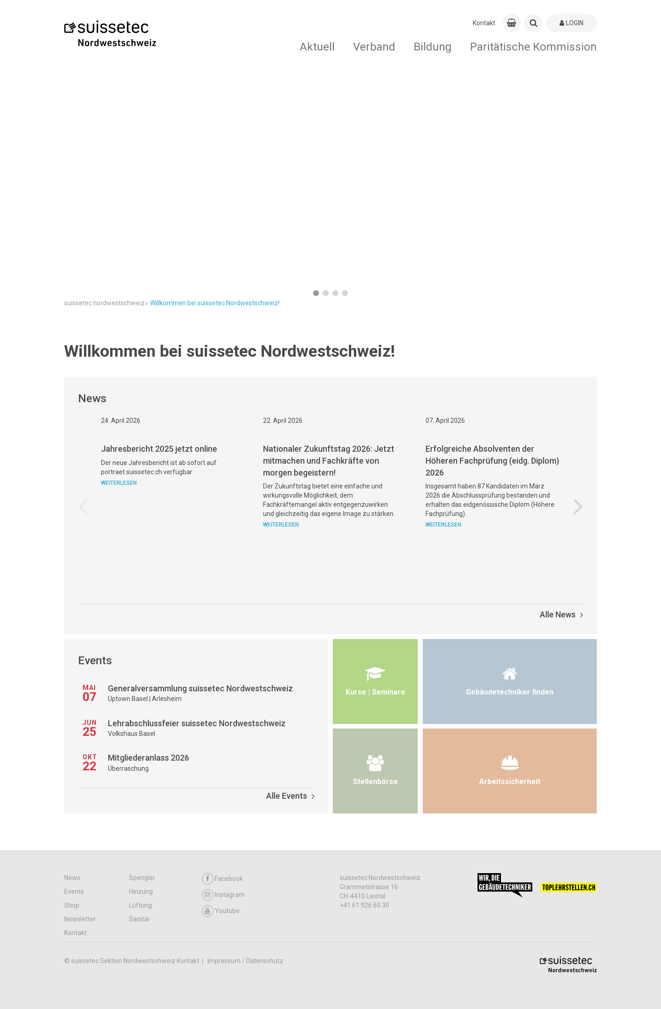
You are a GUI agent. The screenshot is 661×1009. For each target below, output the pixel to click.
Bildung (433, 46)
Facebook (222, 879)
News (72, 877)
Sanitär (139, 919)
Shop (71, 905)
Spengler (142, 877)
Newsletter (80, 919)
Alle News (561, 614)
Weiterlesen (119, 527)
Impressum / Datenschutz (245, 960)
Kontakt (484, 23)
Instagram (223, 895)
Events (74, 891)
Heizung (141, 891)
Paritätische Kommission (533, 46)
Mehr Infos (89, 260)
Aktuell (317, 46)
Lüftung (140, 905)
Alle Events (290, 796)
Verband (374, 46)
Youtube (221, 911)
